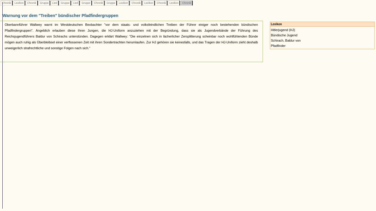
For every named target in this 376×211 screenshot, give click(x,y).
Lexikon (19, 2)
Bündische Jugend (284, 35)
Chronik (6, 2)
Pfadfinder (278, 45)
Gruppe (44, 2)
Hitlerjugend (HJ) (283, 30)
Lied (54, 2)
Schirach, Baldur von (286, 40)
